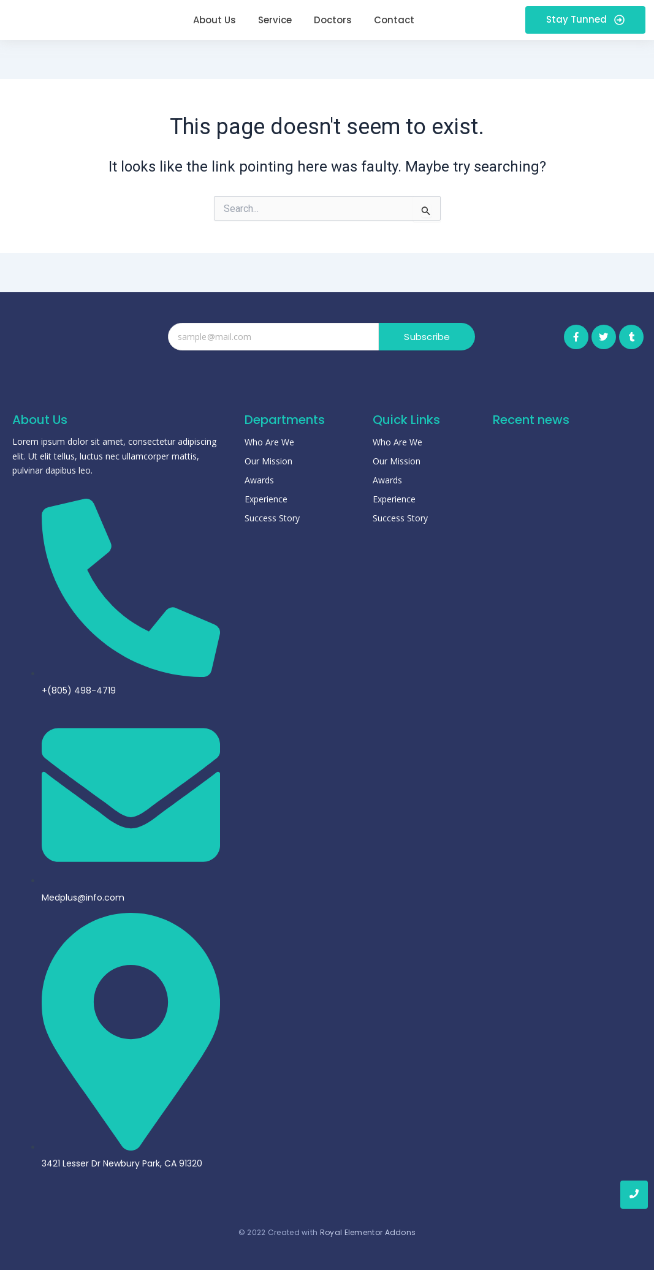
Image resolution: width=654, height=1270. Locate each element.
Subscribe (428, 336)
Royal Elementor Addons (368, 1232)
